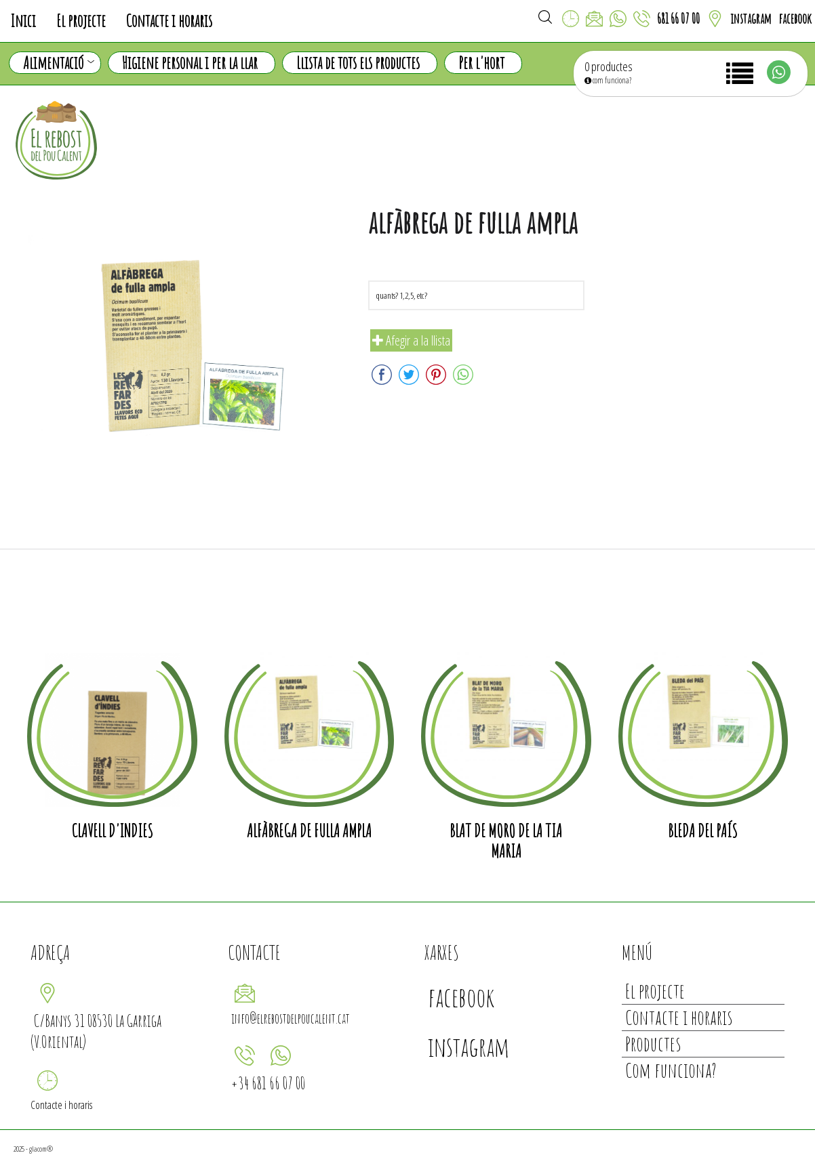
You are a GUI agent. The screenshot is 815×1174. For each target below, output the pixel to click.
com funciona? (607, 80)
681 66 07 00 (678, 18)
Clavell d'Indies (112, 830)
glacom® (41, 1149)
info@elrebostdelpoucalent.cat (290, 1018)
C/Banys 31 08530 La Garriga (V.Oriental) (96, 1031)
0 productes (608, 66)
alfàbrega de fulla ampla (309, 830)
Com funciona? (671, 1070)
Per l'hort (481, 62)
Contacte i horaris (169, 20)
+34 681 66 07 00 (268, 1082)
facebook (795, 18)
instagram (751, 18)
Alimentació (58, 63)
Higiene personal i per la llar (190, 62)
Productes (653, 1043)
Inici (23, 20)
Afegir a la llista (411, 340)
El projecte (81, 20)
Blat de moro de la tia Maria (506, 841)
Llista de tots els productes (358, 62)
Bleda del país (703, 830)
